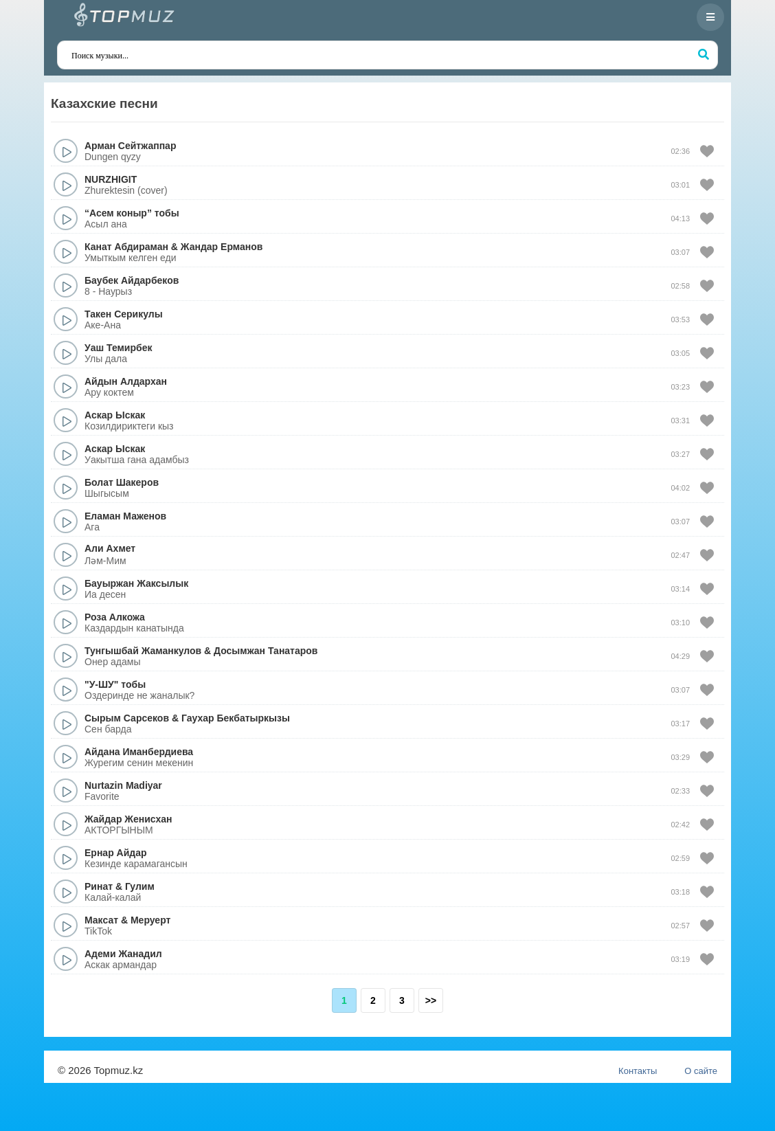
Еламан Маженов (125, 516)
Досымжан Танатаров (265, 650)
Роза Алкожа (115, 617)
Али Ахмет (110, 548)
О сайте (700, 1071)
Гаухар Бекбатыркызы (235, 718)
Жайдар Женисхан (128, 819)
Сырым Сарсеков (127, 718)
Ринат (99, 886)
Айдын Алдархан (126, 381)
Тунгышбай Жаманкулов (143, 650)
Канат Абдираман (126, 246)
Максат (101, 920)
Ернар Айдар (116, 852)
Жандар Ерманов (221, 246)
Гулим (140, 886)
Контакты (637, 1071)
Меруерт (150, 920)
